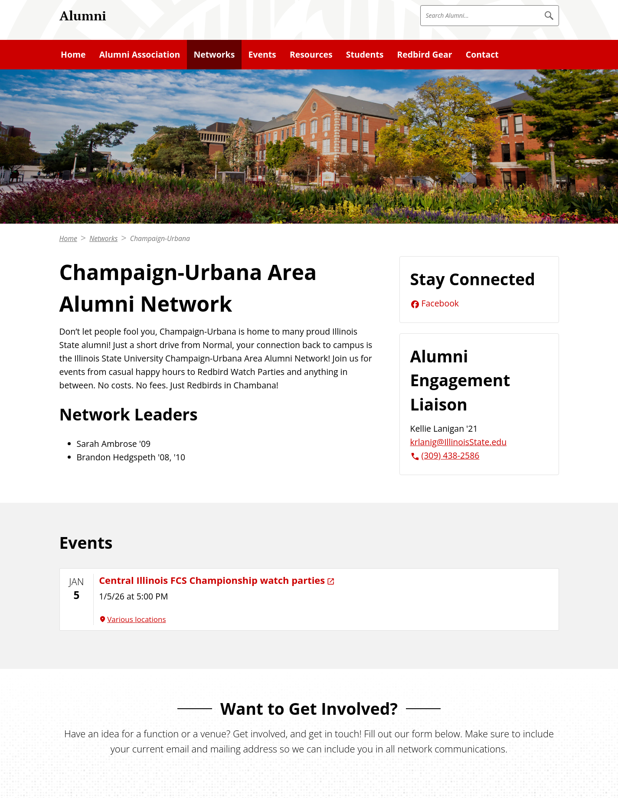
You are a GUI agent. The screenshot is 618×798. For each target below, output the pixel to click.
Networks (103, 238)
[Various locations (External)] (326, 619)
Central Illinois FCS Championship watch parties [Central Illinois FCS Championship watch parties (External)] (212, 580)
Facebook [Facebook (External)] (440, 303)
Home (68, 238)
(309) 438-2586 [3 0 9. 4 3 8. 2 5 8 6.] (451, 455)
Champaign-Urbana (160, 238)
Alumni (82, 15)
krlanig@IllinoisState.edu (458, 442)
